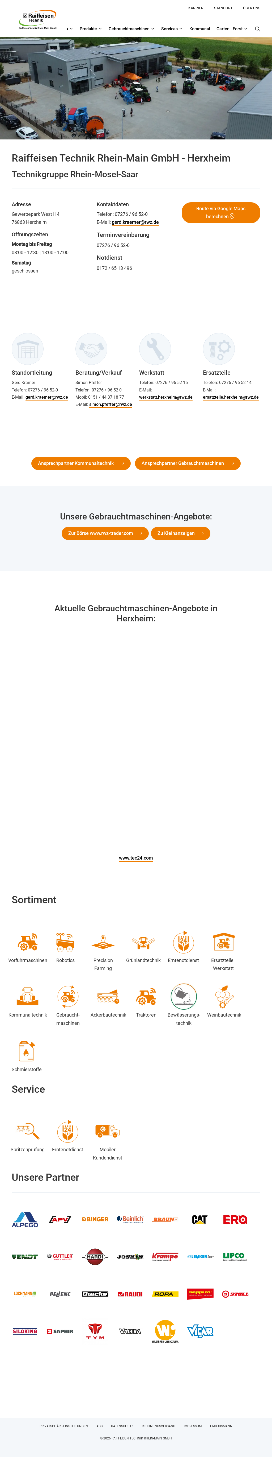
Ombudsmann (221, 1426)
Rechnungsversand (158, 1426)
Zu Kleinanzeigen (176, 533)
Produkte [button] (88, 28)
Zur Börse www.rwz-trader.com (100, 533)
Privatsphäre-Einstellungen (64, 1426)
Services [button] (169, 28)
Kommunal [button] (199, 28)
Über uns (251, 8)
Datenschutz (122, 1426)
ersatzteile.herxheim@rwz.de (231, 397)
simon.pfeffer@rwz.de (110, 404)
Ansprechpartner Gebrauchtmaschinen (183, 463)
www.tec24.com (136, 858)
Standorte (224, 8)
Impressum (193, 1426)
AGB (99, 1426)
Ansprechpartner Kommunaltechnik (76, 463)
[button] (255, 29)
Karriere (197, 8)
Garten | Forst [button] (229, 28)
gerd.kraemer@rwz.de (135, 222)
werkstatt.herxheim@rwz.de (166, 397)
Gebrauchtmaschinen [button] (129, 28)
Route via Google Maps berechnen (220, 213)
